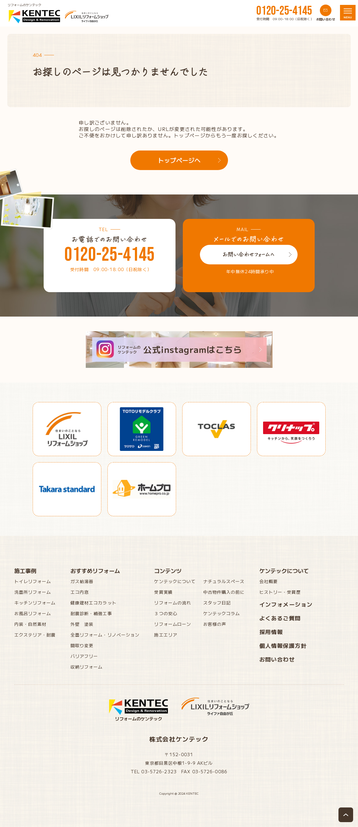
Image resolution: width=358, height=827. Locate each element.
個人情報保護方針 (283, 645)
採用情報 (271, 632)
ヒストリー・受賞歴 (280, 592)
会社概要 (268, 581)
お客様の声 (214, 624)
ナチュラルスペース (224, 581)
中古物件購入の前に (224, 592)
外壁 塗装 (82, 624)
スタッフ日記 (217, 603)
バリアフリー (84, 656)
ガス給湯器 (82, 581)
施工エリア (165, 635)
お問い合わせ (277, 659)
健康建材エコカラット (94, 603)
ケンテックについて (175, 581)
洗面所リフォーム (32, 592)
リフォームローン (172, 624)
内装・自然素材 (30, 624)
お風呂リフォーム (32, 613)
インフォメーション (286, 604)
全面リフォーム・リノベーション (105, 635)
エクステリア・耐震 (35, 635)
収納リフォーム (87, 667)
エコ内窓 (80, 592)
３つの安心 (165, 613)
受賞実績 (163, 592)
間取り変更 (82, 645)
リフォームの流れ (172, 603)
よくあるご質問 (280, 618)
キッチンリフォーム (35, 603)
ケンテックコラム (221, 613)
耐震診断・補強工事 (91, 613)
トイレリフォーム (32, 581)
